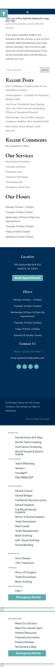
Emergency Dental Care (18, 187)
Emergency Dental (28, 597)
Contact (45, 419)
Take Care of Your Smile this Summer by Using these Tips (27, 19)
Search (45, 70)
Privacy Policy (32, 419)
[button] (4, 13)
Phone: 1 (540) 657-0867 (27, 351)
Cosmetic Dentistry (16, 166)
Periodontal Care (14, 182)
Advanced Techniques (17, 176)
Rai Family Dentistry (17, 24)
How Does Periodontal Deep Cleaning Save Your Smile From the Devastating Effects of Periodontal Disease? (25, 108)
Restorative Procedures (18, 161)
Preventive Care (14, 171)
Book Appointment (27, 277)
